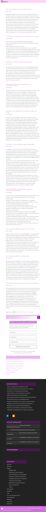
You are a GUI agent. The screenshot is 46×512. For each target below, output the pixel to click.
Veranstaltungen (10, 497)
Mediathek (9, 491)
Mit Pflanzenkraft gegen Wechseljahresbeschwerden (23, 430)
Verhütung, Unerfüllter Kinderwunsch (14, 361)
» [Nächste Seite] (28, 312)
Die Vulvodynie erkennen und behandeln (17, 256)
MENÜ (6, 2)
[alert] (23, 454)
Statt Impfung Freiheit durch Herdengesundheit (18, 399)
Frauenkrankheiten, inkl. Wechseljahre (15, 366)
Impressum (9, 503)
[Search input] (22, 317)
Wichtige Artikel (12, 470)
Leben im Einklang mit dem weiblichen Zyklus (19, 9)
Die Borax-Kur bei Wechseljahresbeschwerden (19, 62)
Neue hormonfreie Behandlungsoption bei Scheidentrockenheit (18, 84)
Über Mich (9, 466)
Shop (8, 493)
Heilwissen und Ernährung (12, 370)
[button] (7, 416)
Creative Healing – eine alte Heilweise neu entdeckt (18, 393)
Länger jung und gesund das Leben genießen (17, 395)
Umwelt (7, 374)
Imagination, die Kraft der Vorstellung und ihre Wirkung (19, 403)
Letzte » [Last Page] (31, 312)
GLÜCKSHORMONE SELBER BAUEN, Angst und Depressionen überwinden (19, 189)
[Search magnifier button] (38, 317)
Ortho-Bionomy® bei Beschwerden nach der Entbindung (22, 283)
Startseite (9, 464)
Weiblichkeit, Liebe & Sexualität (13, 359)
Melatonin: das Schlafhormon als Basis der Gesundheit (19, 407)
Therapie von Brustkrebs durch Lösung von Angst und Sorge (21, 111)
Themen (9, 468)
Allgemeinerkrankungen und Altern (14, 368)
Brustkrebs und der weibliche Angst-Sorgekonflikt (20, 144)
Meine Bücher (10, 489)
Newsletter (9, 499)
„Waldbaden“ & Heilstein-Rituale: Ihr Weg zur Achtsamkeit (20, 409)
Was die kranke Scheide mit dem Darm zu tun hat (20, 229)
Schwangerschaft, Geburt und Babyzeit (15, 363)
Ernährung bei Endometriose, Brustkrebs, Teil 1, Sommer (22, 36)
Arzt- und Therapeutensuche (13, 495)
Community (9, 501)
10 (24, 312)
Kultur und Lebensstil (11, 372)
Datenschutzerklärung (31, 508)
